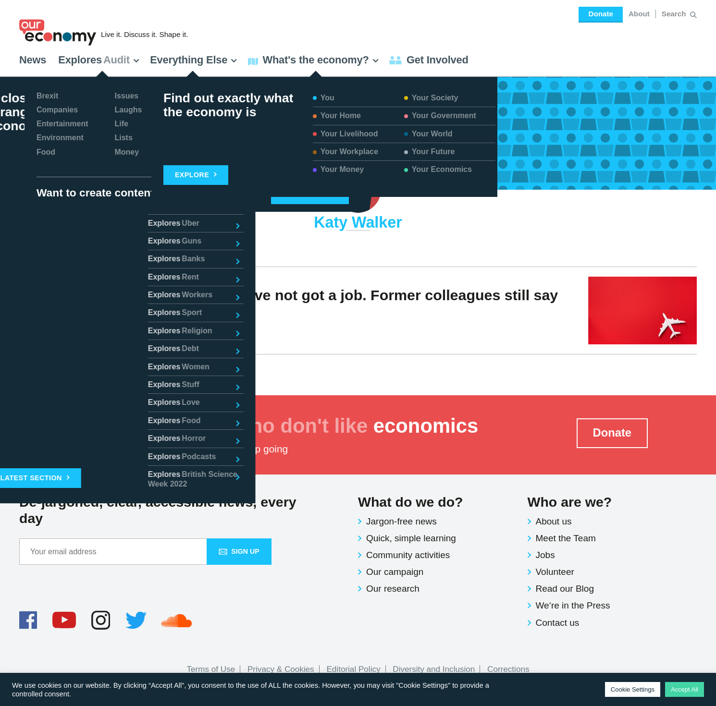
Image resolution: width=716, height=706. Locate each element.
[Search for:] (675, 14)
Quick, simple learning (411, 538)
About (639, 14)
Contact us (558, 623)
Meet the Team (566, 538)
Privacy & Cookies (280, 669)
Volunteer (555, 572)
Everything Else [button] (193, 60)
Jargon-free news (401, 521)
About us (554, 521)
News (32, 60)
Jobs (545, 555)
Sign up (239, 551)
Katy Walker (53, 329)
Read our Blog (565, 589)
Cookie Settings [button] (632, 689)
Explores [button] (99, 60)
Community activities (408, 555)
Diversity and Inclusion (434, 669)
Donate (600, 14)
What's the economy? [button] (313, 60)
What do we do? (410, 502)
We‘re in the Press (573, 605)
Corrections (508, 669)
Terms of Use (211, 669)
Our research (393, 589)
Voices (99, 329)
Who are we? (570, 502)
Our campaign (394, 572)
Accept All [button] (684, 689)
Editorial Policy (353, 669)
